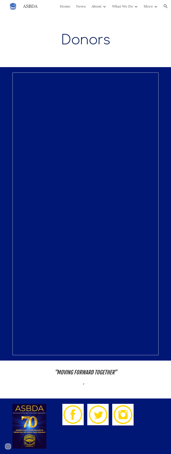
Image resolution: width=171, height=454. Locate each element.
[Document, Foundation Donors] (85, 213)
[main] (85, 39)
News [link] (81, 6)
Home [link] (65, 6)
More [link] (148, 6)
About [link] (97, 6)
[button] (165, 6)
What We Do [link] (122, 6)
